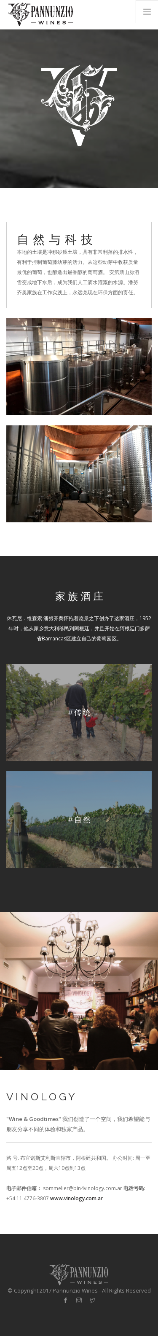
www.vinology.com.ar (76, 1198)
